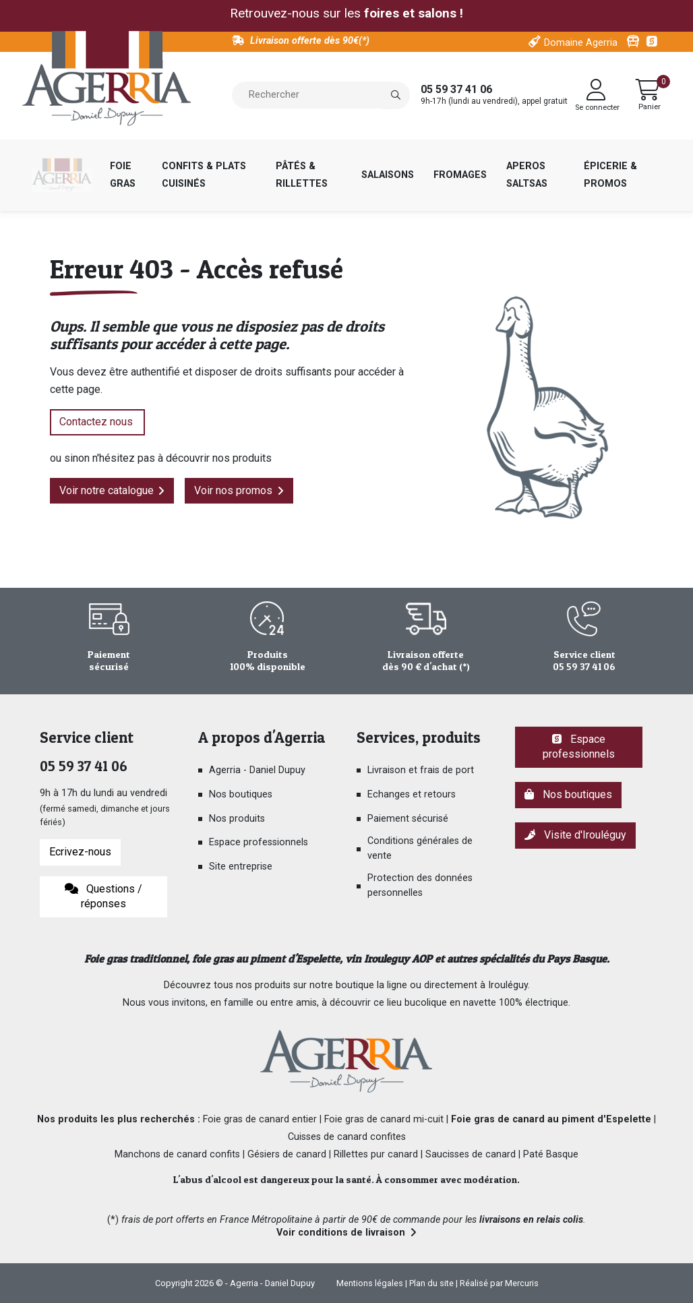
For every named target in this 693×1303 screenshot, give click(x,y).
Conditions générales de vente (420, 848)
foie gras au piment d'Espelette (266, 958)
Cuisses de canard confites (347, 1137)
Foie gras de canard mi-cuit (384, 1119)
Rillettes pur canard (376, 1154)
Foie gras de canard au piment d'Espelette (551, 1119)
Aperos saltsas (526, 174)
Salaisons (387, 175)
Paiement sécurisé (407, 818)
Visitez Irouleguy (633, 41)
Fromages (460, 175)
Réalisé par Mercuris (499, 1283)
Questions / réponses (104, 896)
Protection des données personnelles (420, 885)
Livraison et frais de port (420, 770)
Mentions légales (369, 1283)
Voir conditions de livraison (340, 1232)
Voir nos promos (233, 490)
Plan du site (431, 1283)
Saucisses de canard (470, 1154)
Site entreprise (240, 866)
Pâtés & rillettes (302, 174)
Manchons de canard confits (177, 1154)
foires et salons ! (414, 13)
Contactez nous (97, 421)
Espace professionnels (258, 842)
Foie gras (122, 174)
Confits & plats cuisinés (204, 174)
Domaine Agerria (580, 43)
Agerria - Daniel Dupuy (257, 770)
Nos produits (237, 818)
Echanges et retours (411, 794)
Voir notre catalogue (106, 490)
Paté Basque (550, 1154)
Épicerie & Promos (610, 174)
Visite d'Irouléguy (575, 834)
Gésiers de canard (286, 1154)
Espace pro (653, 41)
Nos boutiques (240, 794)
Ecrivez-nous (80, 851)
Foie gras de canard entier (260, 1119)
